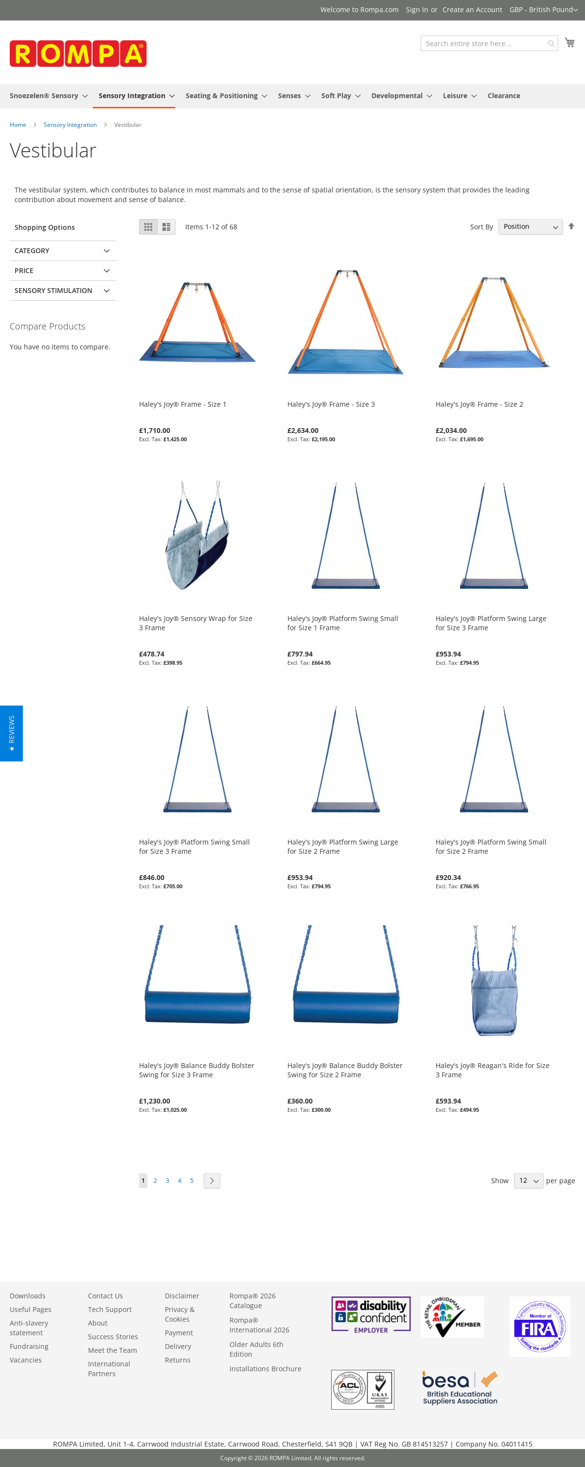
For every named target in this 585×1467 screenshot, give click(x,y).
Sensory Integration (70, 125)
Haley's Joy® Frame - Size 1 (183, 404)
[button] (544, 10)
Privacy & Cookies (180, 1314)
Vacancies (26, 1359)
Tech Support (110, 1309)
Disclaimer (182, 1295)
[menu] (292, 96)
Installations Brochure (265, 1368)
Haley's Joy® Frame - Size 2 (479, 404)
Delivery (178, 1346)
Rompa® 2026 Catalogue (253, 1300)
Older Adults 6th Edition (257, 1349)
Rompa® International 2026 (259, 1324)
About (97, 1323)
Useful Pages (31, 1309)
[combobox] (489, 43)
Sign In (417, 9)
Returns (178, 1359)
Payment (179, 1332)
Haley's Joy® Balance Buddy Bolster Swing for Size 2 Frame (345, 1070)
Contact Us (105, 1295)
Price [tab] (24, 270)
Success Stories (113, 1336)
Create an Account (472, 9)
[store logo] (83, 53)
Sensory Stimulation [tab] (53, 290)
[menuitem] (46, 95)
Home (18, 125)
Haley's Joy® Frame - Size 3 (331, 404)
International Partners (109, 1368)
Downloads (28, 1295)
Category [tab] (32, 250)
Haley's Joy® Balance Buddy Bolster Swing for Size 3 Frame (196, 1070)
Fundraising (29, 1346)
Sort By (481, 226)
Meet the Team (112, 1350)
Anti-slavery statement (29, 1327)
